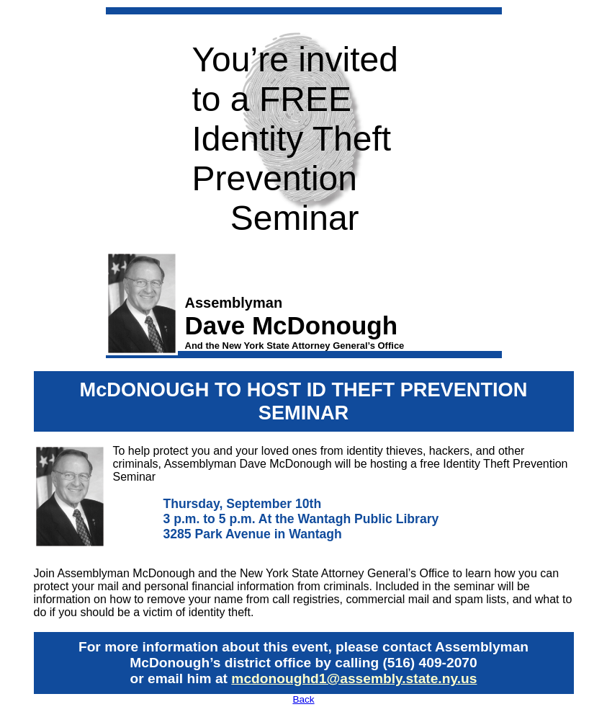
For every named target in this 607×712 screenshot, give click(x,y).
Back (303, 699)
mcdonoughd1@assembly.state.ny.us (354, 678)
